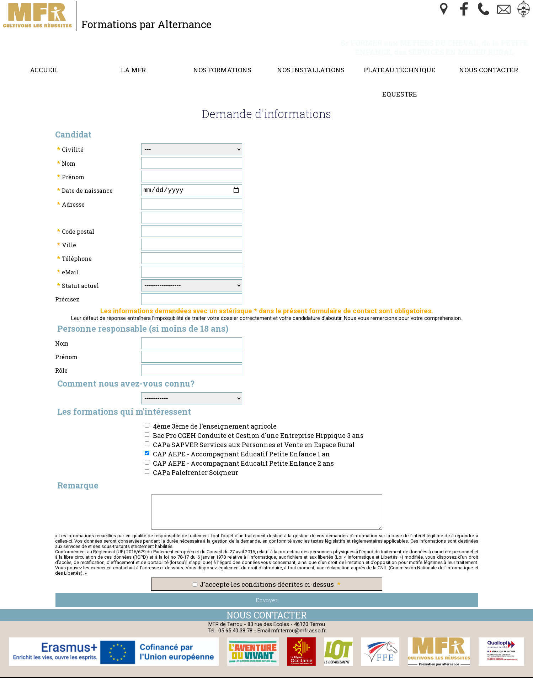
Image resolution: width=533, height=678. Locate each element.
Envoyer (267, 592)
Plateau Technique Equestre (400, 72)
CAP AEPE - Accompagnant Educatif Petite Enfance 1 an (241, 446)
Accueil (44, 60)
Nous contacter (488, 60)
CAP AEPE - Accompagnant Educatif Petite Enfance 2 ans (243, 455)
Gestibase (344, 674)
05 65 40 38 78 (235, 623)
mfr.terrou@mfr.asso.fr (298, 623)
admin (438, 674)
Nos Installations (311, 60)
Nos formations (222, 60)
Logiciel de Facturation (392, 674)
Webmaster (310, 674)
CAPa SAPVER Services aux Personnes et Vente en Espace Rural (254, 437)
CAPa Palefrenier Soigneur (195, 464)
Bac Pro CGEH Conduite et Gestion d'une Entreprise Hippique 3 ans (258, 427)
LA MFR (133, 60)
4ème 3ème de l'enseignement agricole (215, 418)
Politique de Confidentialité (224, 674)
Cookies (274, 674)
